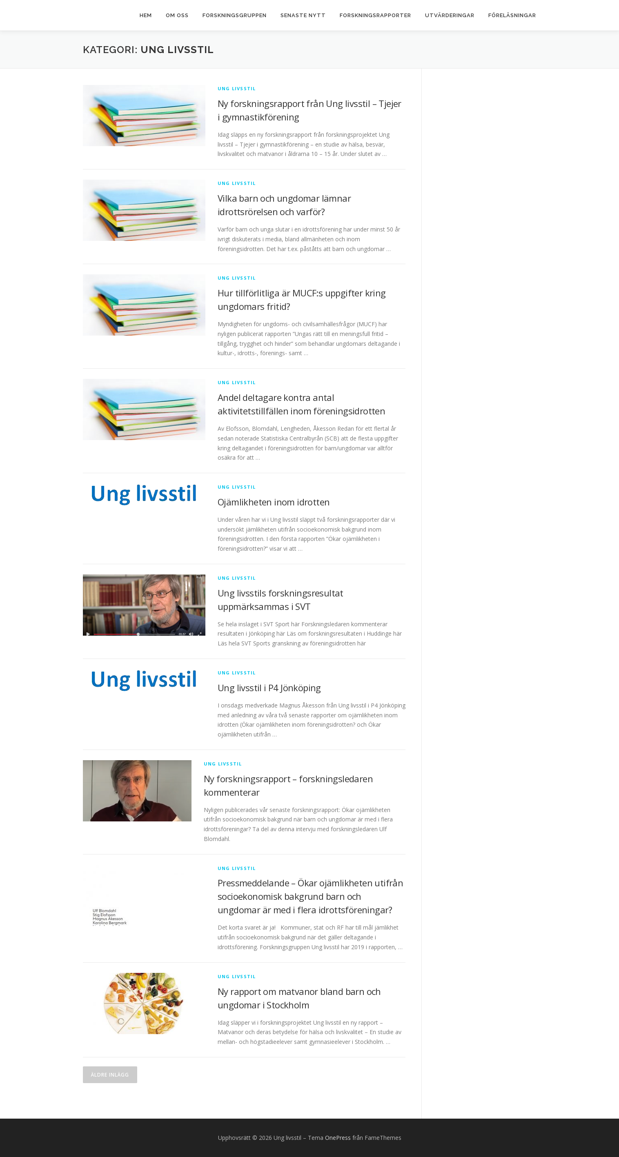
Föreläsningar (512, 15)
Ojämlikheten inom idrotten (274, 502)
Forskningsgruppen (235, 15)
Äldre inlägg (110, 1074)
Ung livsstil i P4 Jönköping (269, 687)
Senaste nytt (303, 15)
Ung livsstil (237, 88)
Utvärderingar (449, 15)
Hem (146, 15)
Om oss (177, 15)
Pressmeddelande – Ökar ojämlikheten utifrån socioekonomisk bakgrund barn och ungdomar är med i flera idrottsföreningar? (310, 896)
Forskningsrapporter (375, 15)
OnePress (338, 1137)
